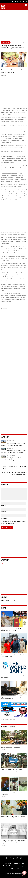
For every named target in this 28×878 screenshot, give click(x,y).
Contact (11, 868)
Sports (5, 866)
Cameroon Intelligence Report (13, 873)
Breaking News (11, 440)
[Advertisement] (14, 25)
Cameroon (10, 448)
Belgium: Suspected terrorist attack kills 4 (13, 467)
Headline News (11, 455)
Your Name (3, 506)
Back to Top (24, 873)
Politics (15, 863)
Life (17, 866)
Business (11, 866)
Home (5, 863)
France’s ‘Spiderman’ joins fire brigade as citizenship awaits (14, 473)
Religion (22, 866)
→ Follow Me (4, 563)
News (9, 863)
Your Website (4, 518)
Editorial (21, 863)
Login (17, 868)
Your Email (3, 512)
